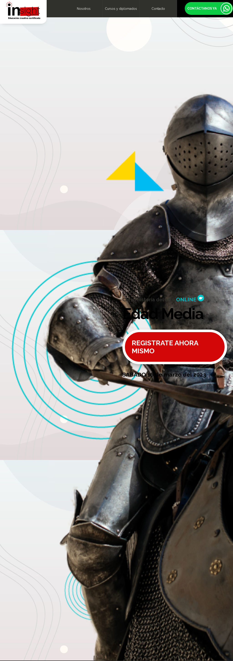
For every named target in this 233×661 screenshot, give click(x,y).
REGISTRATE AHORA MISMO (165, 347)
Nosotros (84, 8)
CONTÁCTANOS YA (202, 8)
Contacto (158, 8)
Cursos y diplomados (121, 8)
